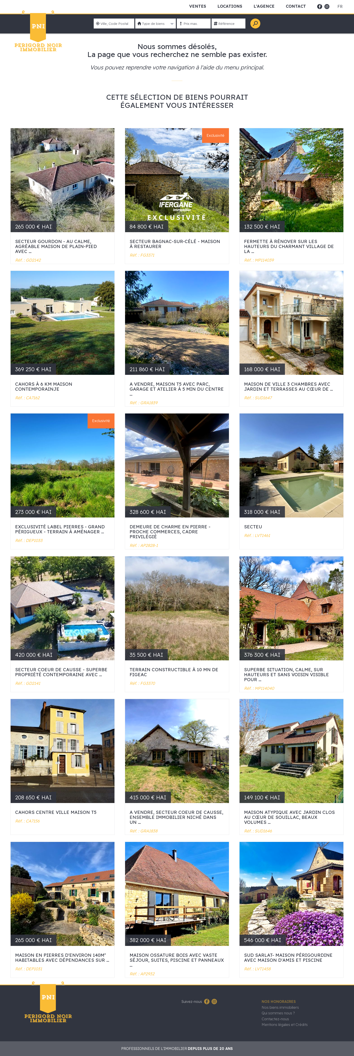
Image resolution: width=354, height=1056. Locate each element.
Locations (229, 6)
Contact (296, 6)
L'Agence (264, 6)
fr (340, 7)
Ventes (197, 6)
